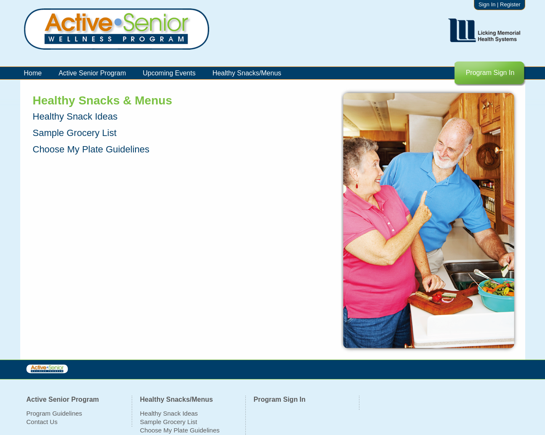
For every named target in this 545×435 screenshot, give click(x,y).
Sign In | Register (499, 4)
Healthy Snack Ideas (169, 413)
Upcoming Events (169, 73)
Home (33, 73)
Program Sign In (490, 72)
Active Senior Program (92, 73)
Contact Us (42, 421)
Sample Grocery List (168, 421)
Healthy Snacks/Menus (247, 73)
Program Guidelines (54, 413)
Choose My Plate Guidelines (180, 430)
